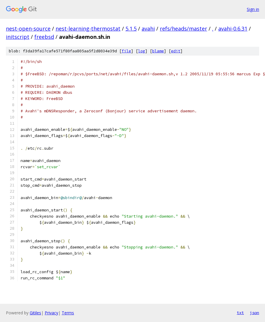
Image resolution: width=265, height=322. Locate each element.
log (141, 51)
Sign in (253, 9)
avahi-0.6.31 (232, 28)
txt (240, 312)
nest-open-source (28, 28)
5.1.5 (131, 28)
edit (175, 51)
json (254, 312)
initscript (17, 36)
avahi (148, 28)
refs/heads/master (183, 28)
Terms (68, 313)
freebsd (44, 36)
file (126, 51)
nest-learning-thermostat (88, 28)
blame (158, 51)
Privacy (51, 313)
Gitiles (35, 313)
